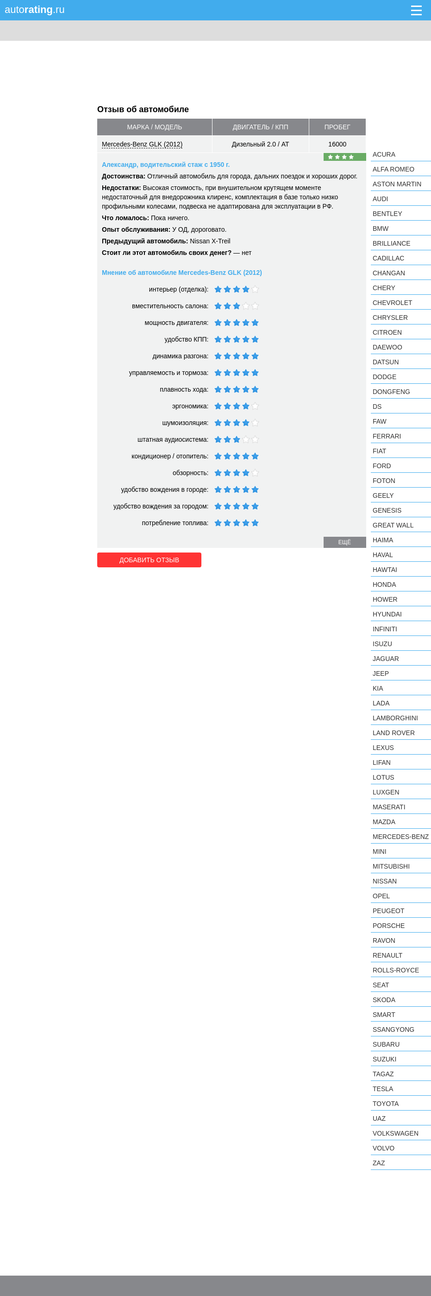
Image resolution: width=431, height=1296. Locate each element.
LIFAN (382, 762)
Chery (384, 288)
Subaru (386, 1044)
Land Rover (394, 733)
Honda (384, 584)
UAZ (379, 1118)
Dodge (384, 377)
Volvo (383, 1148)
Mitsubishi (391, 866)
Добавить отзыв (149, 560)
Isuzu (382, 644)
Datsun (386, 362)
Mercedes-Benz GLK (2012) (142, 144)
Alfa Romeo (393, 169)
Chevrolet (392, 302)
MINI (380, 851)
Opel (381, 896)
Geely (383, 495)
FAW (380, 421)
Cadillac (388, 258)
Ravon (384, 940)
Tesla (383, 1089)
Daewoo (387, 347)
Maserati (389, 807)
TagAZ (383, 1074)
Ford (382, 466)
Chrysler (390, 317)
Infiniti (385, 629)
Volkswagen (396, 1133)
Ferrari (387, 436)
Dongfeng (391, 391)
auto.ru (35, 9)
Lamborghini (395, 718)
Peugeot (388, 911)
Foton (384, 480)
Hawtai (385, 569)
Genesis (387, 510)
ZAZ (379, 1163)
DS (377, 406)
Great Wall (393, 525)
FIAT (379, 451)
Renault (387, 955)
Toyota (386, 1103)
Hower (385, 599)
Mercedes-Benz (401, 836)
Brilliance (392, 243)
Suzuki (384, 1059)
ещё (344, 542)
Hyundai (387, 614)
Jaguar (386, 658)
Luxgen (386, 792)
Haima (383, 540)
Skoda (384, 1000)
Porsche (389, 925)
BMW (380, 228)
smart (384, 1014)
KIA (378, 688)
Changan (389, 273)
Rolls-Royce (396, 970)
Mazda (384, 822)
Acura (384, 154)
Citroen (387, 332)
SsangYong (393, 1029)
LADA (381, 703)
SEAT (381, 985)
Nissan (385, 881)
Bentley (387, 213)
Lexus (383, 747)
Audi (380, 199)
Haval (383, 555)
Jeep (381, 673)
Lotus (383, 777)
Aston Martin (397, 184)
